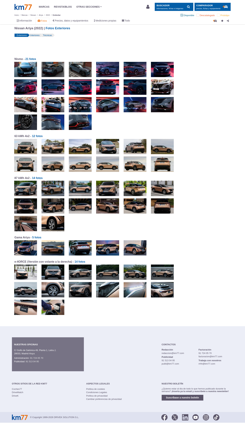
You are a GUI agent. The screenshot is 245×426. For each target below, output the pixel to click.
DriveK (15, 395)
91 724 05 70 (36, 358)
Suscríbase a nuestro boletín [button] (182, 397)
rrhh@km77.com (206, 363)
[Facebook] (164, 417)
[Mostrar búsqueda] (174, 7)
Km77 (23, 6)
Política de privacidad (97, 395)
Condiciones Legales (96, 392)
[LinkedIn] (185, 417)
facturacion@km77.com (210, 356)
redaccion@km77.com (173, 353)
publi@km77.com (170, 363)
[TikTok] (216, 417)
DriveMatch (17, 392)
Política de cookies (95, 389)
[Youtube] (195, 417)
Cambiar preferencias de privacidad (104, 399)
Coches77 (17, 389)
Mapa (32, 353)
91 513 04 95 (32, 361)
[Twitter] (175, 417)
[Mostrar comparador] (213, 7)
